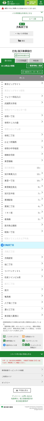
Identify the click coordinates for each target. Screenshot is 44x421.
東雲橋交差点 (11, 187)
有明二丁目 (10, 135)
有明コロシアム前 (13, 129)
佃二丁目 (9, 264)
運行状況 (8, 61)
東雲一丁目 (10, 181)
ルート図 (32, 19)
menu (41, 2)
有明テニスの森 (12, 123)
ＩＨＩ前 (9, 213)
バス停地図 (22, 61)
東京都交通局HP (22, 401)
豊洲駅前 (9, 200)
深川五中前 (10, 193)
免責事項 (14, 399)
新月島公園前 (11, 226)
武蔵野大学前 (11, 103)
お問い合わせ (27, 396)
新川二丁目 (10, 284)
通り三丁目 (10, 309)
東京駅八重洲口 (12, 316)
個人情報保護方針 (26, 399)
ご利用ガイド (22, 376)
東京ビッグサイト (13, 84)
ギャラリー (22, 382)
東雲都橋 (9, 161)
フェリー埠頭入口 (13, 97)
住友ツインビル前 (13, 277)
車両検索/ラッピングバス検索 (22, 369)
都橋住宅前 (10, 155)
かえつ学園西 (11, 142)
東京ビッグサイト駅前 (15, 90)
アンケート (16, 396)
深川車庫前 (10, 168)
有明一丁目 (10, 116)
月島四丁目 (7, 245)
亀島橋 (8, 297)
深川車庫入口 (11, 174)
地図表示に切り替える (33, 72)
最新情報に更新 (36, 66)
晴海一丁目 (10, 232)
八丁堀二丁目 (11, 303)
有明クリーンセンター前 (16, 110)
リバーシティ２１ (13, 271)
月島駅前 (9, 258)
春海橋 (8, 219)
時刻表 (36, 61)
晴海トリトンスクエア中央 (17, 238)
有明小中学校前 (12, 148)
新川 (7, 290)
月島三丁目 (10, 252)
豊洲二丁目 (10, 206)
